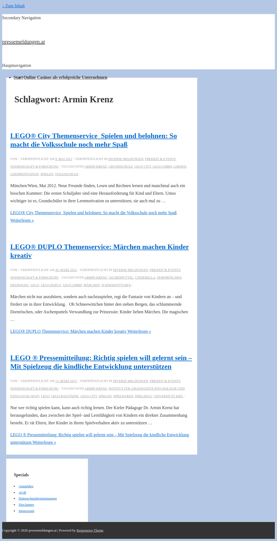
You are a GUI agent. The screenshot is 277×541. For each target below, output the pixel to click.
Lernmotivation (24, 174)
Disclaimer (26, 505)
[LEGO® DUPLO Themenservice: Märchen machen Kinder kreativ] (66, 270)
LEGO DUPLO (51, 285)
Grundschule (120, 166)
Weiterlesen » (80, 331)
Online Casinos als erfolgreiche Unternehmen (65, 77)
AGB (22, 492)
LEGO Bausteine (65, 396)
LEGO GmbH (162, 166)
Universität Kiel (168, 396)
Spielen (46, 174)
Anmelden (26, 486)
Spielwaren (123, 396)
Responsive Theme (90, 530)
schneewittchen (116, 285)
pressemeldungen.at (23, 42)
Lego (35, 285)
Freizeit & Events (160, 159)
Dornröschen (169, 277)
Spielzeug (143, 396)
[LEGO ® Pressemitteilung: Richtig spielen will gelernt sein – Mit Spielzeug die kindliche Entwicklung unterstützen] (66, 381)
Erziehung (19, 285)
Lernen (179, 166)
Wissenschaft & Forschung (34, 166)
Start (18, 77)
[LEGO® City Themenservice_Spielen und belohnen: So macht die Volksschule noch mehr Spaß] (63, 159)
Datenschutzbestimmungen (38, 498)
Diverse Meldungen (126, 159)
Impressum (26, 511)
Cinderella (145, 277)
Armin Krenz (95, 166)
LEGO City (142, 166)
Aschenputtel (121, 277)
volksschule (66, 174)
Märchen (92, 285)
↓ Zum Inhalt (13, 6)
